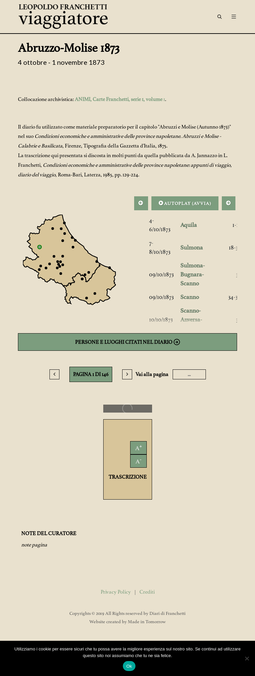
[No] (246, 658)
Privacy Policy (116, 592)
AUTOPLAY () (185, 203)
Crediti (147, 592)
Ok (129, 666)
